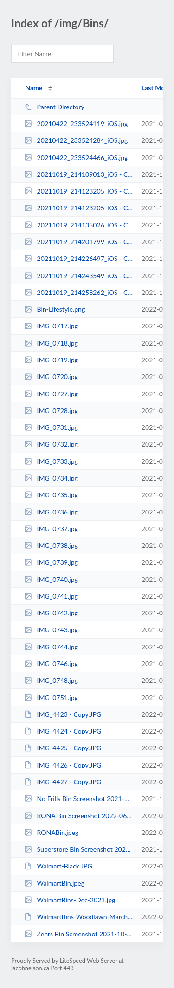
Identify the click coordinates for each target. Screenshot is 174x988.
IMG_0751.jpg (51, 697)
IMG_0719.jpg (51, 360)
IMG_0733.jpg (51, 461)
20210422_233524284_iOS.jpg (76, 140)
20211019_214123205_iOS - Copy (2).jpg (78, 191)
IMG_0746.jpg (51, 664)
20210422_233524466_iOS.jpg (76, 157)
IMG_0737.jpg (51, 529)
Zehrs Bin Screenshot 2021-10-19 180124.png (78, 934)
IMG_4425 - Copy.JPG (62, 748)
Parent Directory (54, 107)
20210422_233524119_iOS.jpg (76, 123)
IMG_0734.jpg (51, 478)
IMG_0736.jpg (51, 512)
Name (33, 88)
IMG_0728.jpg (51, 410)
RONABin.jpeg (51, 832)
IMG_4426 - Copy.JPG (62, 765)
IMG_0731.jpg (51, 427)
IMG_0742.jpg (51, 613)
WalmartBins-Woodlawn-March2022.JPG (78, 917)
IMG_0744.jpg (51, 647)
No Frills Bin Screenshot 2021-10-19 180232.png (78, 798)
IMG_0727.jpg (51, 394)
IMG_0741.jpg (51, 596)
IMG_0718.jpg (51, 343)
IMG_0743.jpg (51, 630)
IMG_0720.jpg (51, 377)
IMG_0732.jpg (51, 444)
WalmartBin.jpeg (54, 883)
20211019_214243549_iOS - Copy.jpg (78, 276)
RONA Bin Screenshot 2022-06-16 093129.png (78, 816)
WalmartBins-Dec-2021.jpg (69, 900)
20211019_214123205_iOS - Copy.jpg (78, 208)
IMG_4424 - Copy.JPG (62, 731)
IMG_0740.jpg (51, 579)
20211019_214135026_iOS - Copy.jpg (78, 225)
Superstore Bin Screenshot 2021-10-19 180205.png (78, 849)
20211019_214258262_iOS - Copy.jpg (78, 292)
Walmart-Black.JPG (58, 866)
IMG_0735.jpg (51, 495)
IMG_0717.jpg (51, 326)
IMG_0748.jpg (51, 680)
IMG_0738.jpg (51, 545)
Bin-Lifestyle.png (54, 309)
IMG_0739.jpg (51, 562)
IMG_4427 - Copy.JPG (62, 782)
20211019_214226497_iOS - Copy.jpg (78, 258)
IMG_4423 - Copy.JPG (62, 714)
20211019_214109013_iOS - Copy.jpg (78, 174)
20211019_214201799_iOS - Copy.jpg (78, 242)
